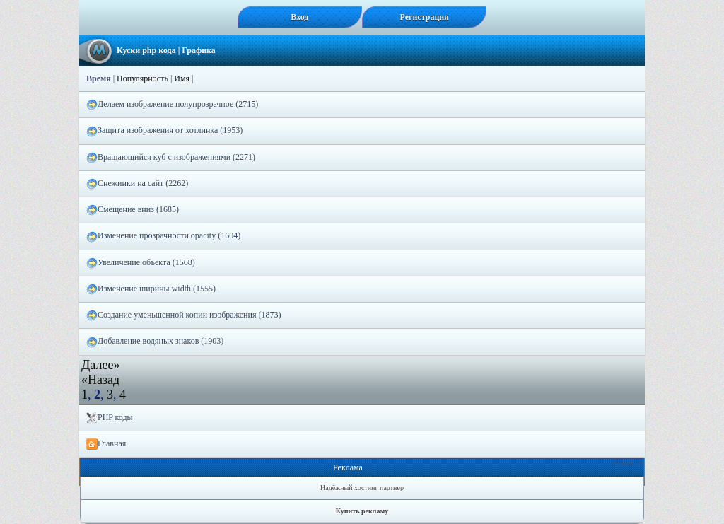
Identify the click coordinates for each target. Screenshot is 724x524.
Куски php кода (146, 50)
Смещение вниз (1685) (132, 210)
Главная (106, 444)
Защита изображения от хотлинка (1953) (164, 130)
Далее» (100, 365)
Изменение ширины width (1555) (151, 289)
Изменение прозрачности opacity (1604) (163, 236)
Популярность (142, 78)
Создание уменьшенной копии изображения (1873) (183, 315)
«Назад (100, 380)
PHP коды (109, 418)
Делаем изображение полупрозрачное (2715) (172, 104)
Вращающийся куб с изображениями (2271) (170, 157)
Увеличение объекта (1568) (140, 263)
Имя (181, 78)
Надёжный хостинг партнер (362, 487)
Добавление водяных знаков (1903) (154, 341)
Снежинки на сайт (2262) (137, 184)
